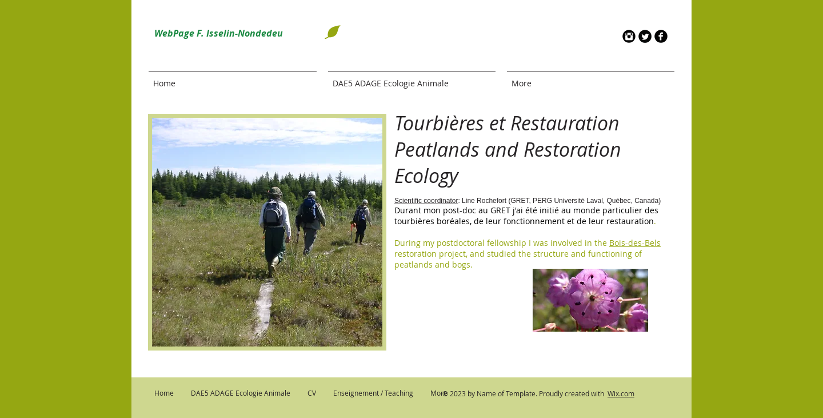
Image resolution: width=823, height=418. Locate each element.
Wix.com (621, 393)
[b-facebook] (661, 36)
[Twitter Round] (645, 36)
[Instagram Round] (629, 36)
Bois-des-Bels (635, 242)
